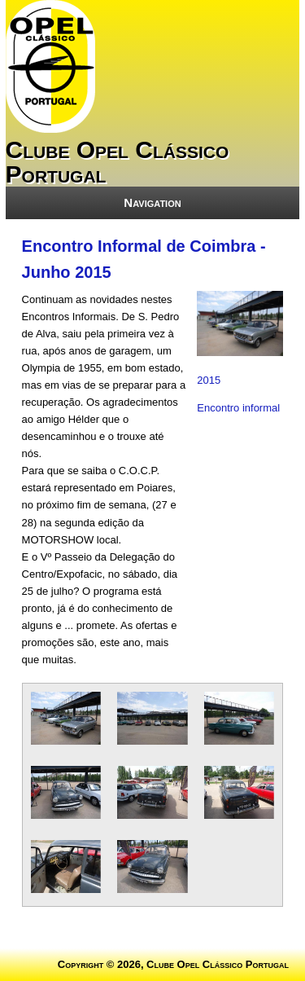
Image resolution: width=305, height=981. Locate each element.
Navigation (152, 202)
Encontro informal (238, 408)
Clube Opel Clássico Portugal (117, 161)
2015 (208, 380)
